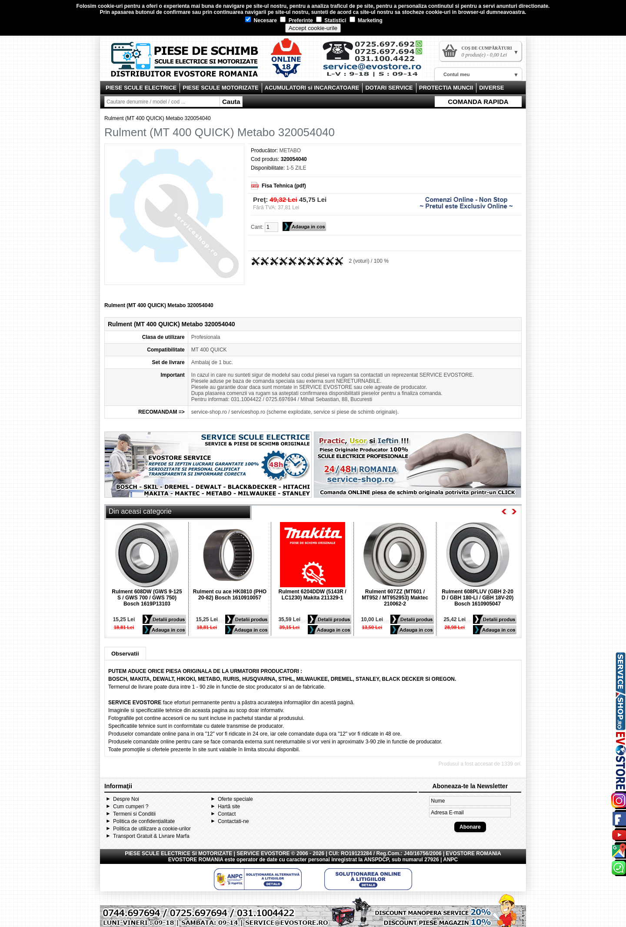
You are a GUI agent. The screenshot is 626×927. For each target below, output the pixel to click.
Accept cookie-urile (313, 28)
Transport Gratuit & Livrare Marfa (151, 836)
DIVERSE (491, 87)
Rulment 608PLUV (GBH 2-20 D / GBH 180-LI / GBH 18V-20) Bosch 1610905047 (477, 598)
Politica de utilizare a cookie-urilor (152, 829)
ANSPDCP (376, 860)
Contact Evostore (376, 62)
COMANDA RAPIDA (478, 101)
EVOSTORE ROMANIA (195, 860)
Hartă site (229, 806)
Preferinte (296, 20)
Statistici (331, 20)
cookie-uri (110, 6)
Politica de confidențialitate (144, 821)
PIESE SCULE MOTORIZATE (220, 87)
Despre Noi (126, 799)
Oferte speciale (235, 799)
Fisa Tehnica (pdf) (284, 186)
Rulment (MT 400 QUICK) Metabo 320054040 (157, 118)
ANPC (450, 860)
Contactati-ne (233, 821)
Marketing (366, 20)
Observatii (125, 653)
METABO (290, 150)
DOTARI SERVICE (389, 87)
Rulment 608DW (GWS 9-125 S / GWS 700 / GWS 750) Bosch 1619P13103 (147, 598)
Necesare (261, 20)
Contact (227, 814)
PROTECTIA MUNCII (446, 87)
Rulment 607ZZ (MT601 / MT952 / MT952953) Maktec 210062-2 (395, 598)
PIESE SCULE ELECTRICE (141, 87)
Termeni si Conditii (134, 814)
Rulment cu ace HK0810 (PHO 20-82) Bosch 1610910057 (229, 595)
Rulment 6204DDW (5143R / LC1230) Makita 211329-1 (312, 595)
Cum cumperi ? (130, 806)
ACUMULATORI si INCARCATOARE (312, 87)
